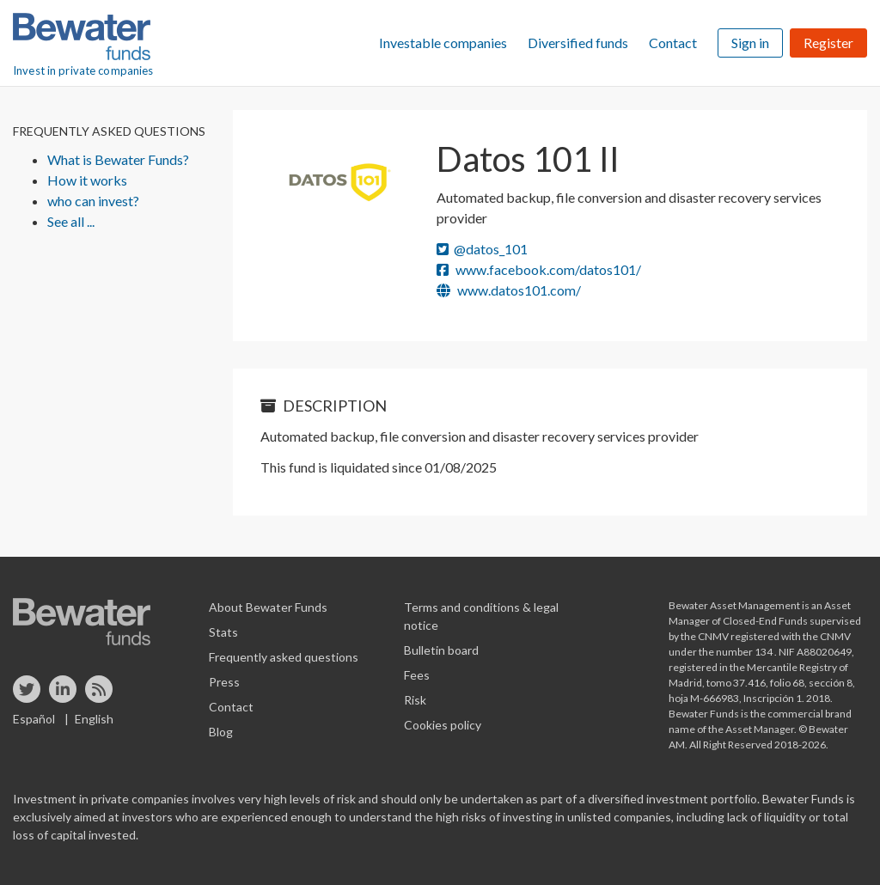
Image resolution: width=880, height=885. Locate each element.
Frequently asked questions (283, 657)
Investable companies (443, 42)
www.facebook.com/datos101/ (539, 269)
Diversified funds (578, 42)
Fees (417, 675)
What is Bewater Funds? (118, 159)
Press (224, 681)
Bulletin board (441, 650)
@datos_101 (482, 249)
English (94, 718)
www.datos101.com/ (509, 290)
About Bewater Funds (268, 607)
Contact (673, 42)
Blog (221, 731)
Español (34, 718)
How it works (87, 180)
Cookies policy (442, 724)
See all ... (71, 221)
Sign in (750, 42)
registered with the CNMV (790, 636)
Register (828, 42)
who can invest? (93, 200)
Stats (223, 632)
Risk (415, 700)
